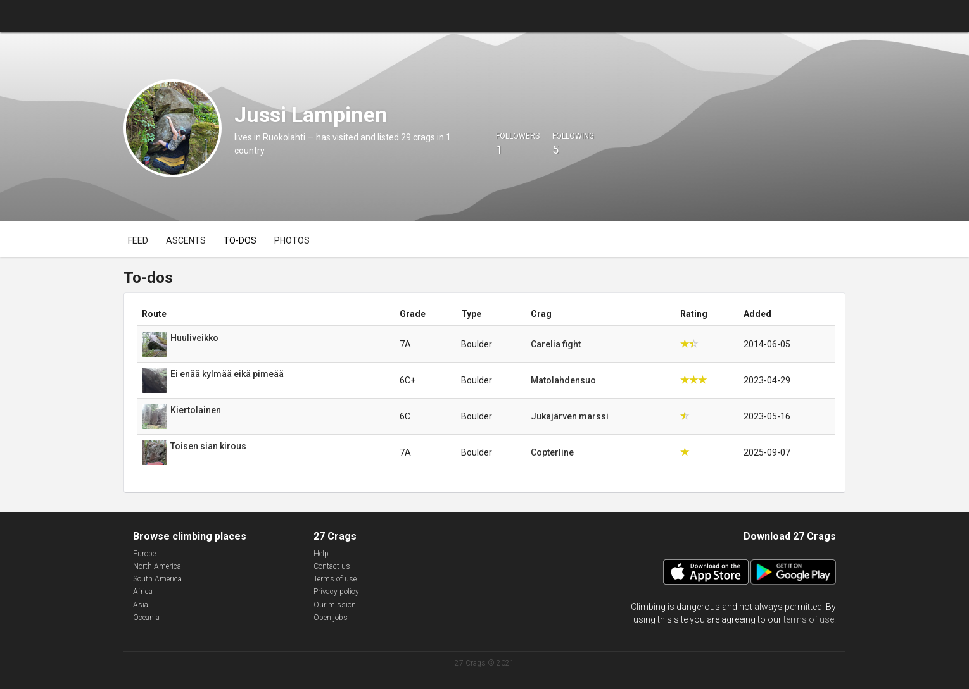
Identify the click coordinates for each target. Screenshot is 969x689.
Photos (292, 240)
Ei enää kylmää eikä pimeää (227, 374)
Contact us (332, 566)
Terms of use (335, 578)
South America (157, 578)
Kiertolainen (195, 410)
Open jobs (331, 617)
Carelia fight (556, 344)
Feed (138, 240)
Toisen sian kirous (208, 446)
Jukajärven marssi (570, 416)
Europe (144, 553)
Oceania (146, 617)
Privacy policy (336, 591)
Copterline (552, 452)
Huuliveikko (194, 338)
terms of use (808, 619)
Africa (143, 591)
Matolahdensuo (563, 380)
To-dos (240, 240)
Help (321, 553)
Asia (140, 604)
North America (157, 566)
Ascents (186, 240)
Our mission (335, 604)
